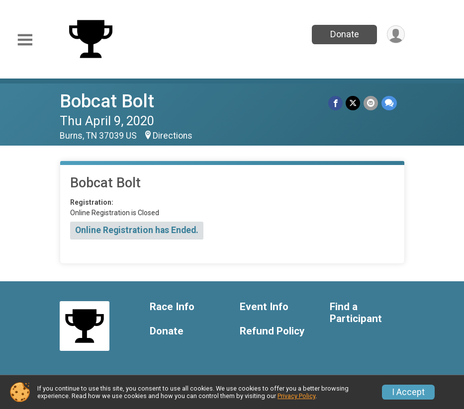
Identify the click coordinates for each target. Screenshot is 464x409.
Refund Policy (272, 331)
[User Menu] (395, 34)
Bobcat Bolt (107, 101)
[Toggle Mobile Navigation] (25, 40)
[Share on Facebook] (336, 103)
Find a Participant (356, 313)
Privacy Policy (296, 396)
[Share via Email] (371, 103)
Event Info (264, 307)
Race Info (172, 307)
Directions (172, 136)
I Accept (408, 392)
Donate (343, 34)
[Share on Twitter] (354, 103)
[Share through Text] (389, 103)
